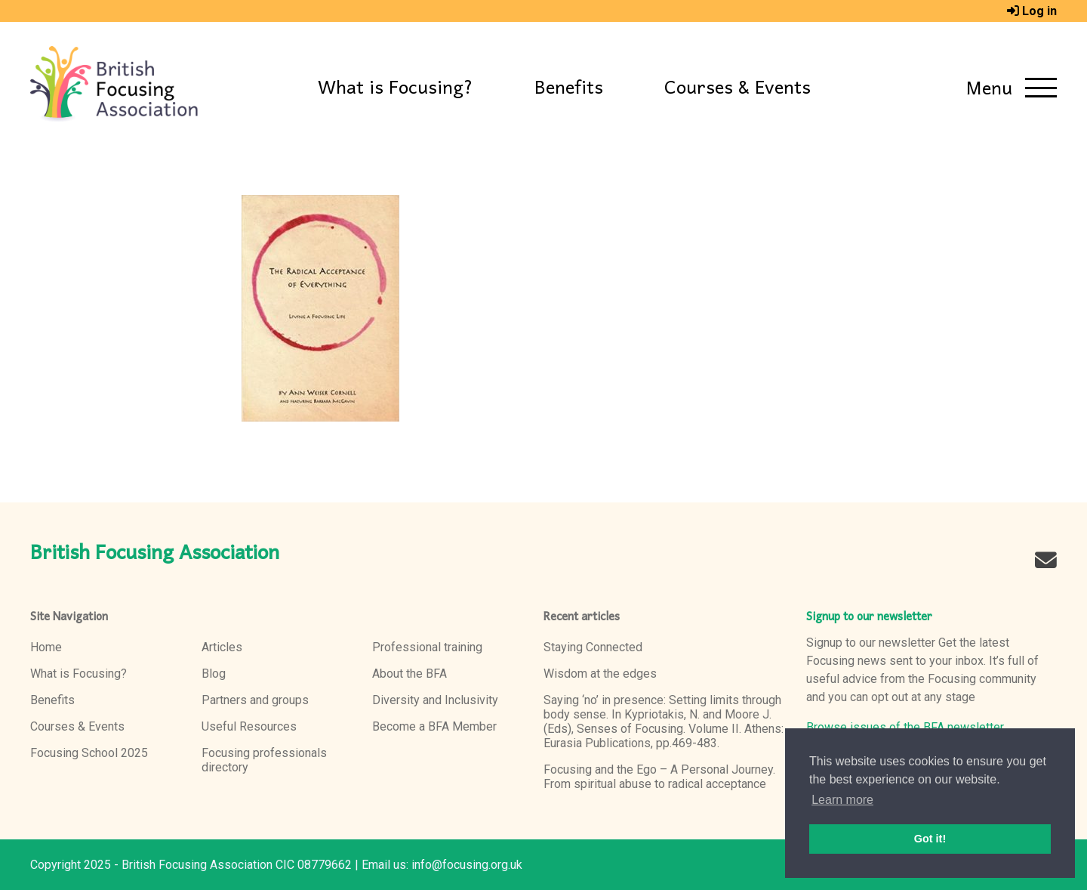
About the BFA (409, 673)
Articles (222, 647)
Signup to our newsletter (869, 617)
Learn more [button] (842, 799)
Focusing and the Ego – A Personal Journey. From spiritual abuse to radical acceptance (659, 776)
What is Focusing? (395, 89)
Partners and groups (255, 700)
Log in (1039, 11)
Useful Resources (249, 726)
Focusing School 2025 (89, 753)
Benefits (568, 89)
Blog (214, 673)
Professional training (427, 647)
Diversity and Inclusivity (435, 700)
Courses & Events (737, 89)
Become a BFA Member (434, 726)
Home (46, 647)
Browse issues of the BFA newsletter (905, 727)
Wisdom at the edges (600, 673)
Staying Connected (593, 647)
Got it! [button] (930, 839)
